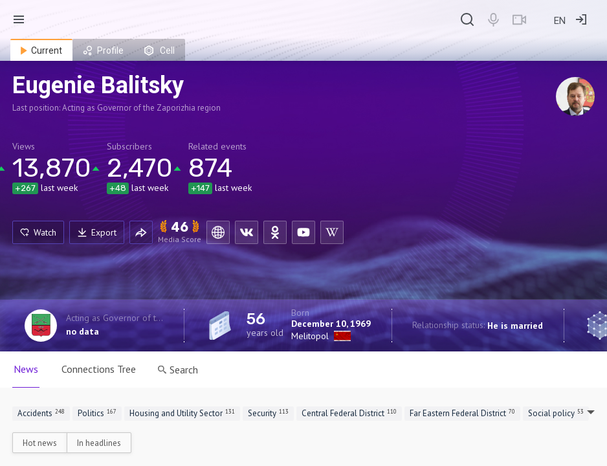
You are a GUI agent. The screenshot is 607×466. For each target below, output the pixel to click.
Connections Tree (98, 368)
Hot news (40, 443)
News (26, 368)
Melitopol (310, 336)
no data (82, 331)
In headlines (99, 443)
